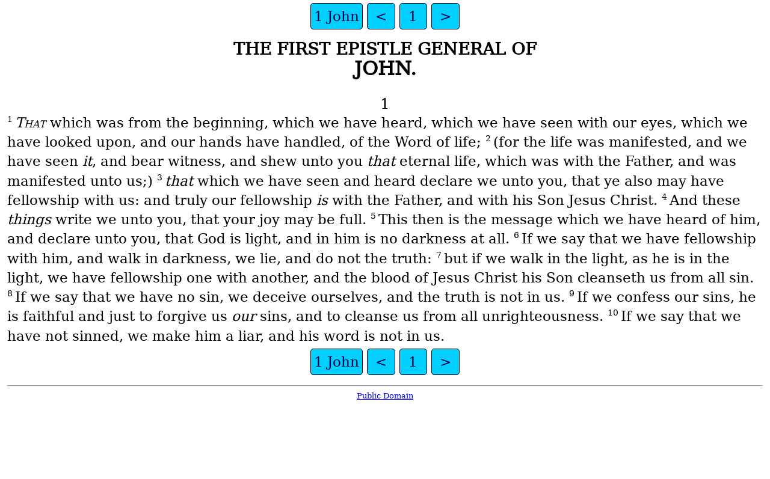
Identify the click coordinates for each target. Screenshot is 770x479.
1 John (336, 16)
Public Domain (385, 395)
